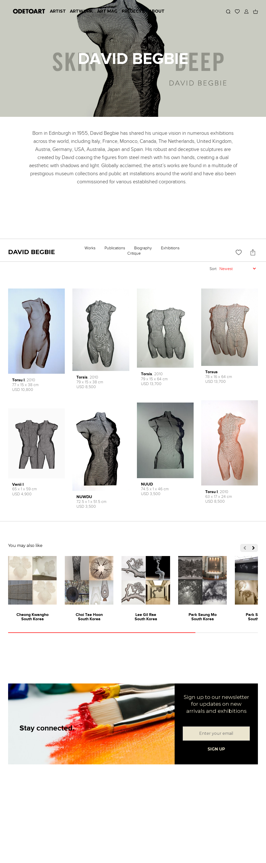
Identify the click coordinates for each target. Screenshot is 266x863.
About (157, 11)
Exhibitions (170, 248)
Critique (134, 253)
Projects (133, 11)
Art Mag (107, 11)
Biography (143, 248)
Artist (58, 11)
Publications (115, 248)
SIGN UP (216, 749)
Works (90, 248)
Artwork (81, 11)
